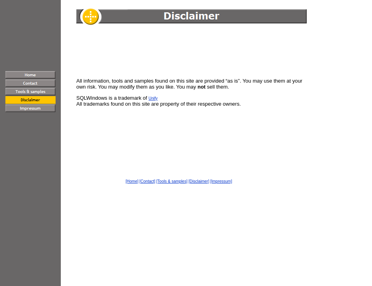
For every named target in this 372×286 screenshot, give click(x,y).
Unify (153, 98)
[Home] (132, 181)
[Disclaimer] (198, 181)
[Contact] (147, 181)
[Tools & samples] (171, 181)
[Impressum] (221, 181)
